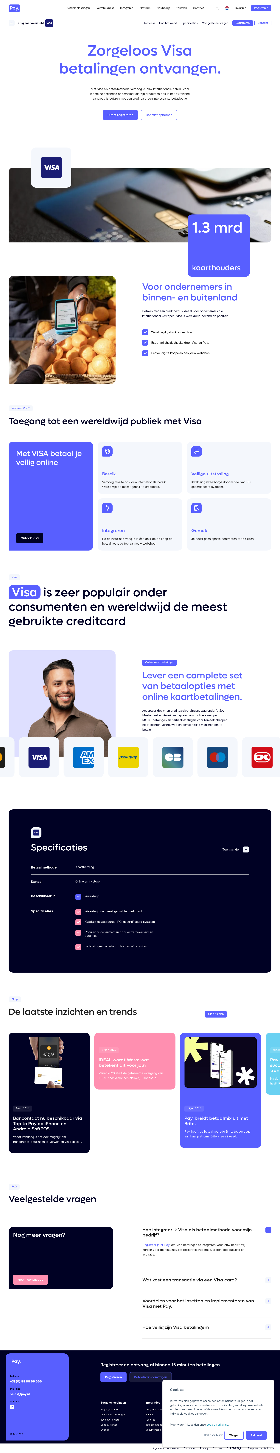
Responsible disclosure (261, 1448)
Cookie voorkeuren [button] (213, 1435)
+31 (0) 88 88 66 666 (26, 1381)
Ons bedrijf (163, 8)
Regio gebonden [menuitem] (109, 1409)
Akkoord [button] (256, 1435)
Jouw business (105, 8)
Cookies (217, 1448)
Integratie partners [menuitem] (155, 1409)
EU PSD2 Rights (235, 1448)
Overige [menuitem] (105, 1429)
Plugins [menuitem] (149, 1414)
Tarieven (181, 8)
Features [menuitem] (150, 1419)
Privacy (204, 1448)
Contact (198, 8)
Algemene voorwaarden (166, 1448)
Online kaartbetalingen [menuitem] (112, 1414)
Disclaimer (190, 1448)
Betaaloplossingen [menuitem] (113, 1402)
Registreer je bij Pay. (156, 1245)
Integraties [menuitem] (152, 1402)
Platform (144, 8)
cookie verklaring (217, 1424)
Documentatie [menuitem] (153, 1429)
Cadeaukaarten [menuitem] (108, 1424)
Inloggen (240, 8)
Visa (24, 592)
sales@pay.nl (20, 1394)
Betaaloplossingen (78, 8)
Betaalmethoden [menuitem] (154, 1424)
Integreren (126, 8)
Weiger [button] (234, 1435)
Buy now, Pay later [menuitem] (110, 1419)
